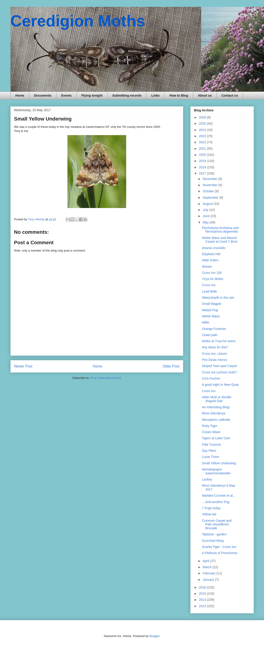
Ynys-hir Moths (212, 279)
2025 (203, 123)
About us (205, 95)
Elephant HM (211, 254)
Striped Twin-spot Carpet (219, 366)
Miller (205, 322)
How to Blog (178, 95)
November (210, 185)
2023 (203, 136)
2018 (203, 167)
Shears (207, 266)
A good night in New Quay (220, 384)
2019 (203, 161)
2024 (203, 130)
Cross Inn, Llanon (214, 353)
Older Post (171, 366)
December (210, 179)
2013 (203, 606)
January (209, 579)
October (209, 191)
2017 (203, 173)
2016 (203, 587)
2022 (203, 142)
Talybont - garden (214, 534)
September (211, 197)
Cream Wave (211, 432)
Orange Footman (214, 329)
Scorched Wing (212, 540)
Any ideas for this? (215, 347)
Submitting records (126, 95)
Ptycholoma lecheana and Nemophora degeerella (220, 230)
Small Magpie (211, 304)
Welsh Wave (211, 316)
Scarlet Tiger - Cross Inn (219, 547)
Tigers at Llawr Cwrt (216, 438)
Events (66, 95)
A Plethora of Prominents (219, 553)
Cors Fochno (211, 378)
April (206, 561)
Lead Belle (209, 291)
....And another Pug (215, 502)
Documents (42, 95)
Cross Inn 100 (212, 273)
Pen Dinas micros (214, 360)
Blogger (154, 636)
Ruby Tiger (209, 426)
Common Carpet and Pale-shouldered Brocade (216, 524)
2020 (203, 155)
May (206, 222)
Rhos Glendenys (214, 413)
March (208, 567)
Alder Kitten (210, 260)
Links (155, 95)
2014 (203, 599)
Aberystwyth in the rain (218, 297)
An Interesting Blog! (216, 407)
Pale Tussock (211, 444)
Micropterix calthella (216, 419)
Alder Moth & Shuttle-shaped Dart (217, 399)
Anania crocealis (213, 248)
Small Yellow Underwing (219, 463)
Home (19, 95)
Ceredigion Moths (77, 21)
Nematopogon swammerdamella (216, 471)
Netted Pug (210, 310)
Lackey (207, 479)
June (206, 216)
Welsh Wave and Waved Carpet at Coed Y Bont (219, 240)
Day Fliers (209, 450)
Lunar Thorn (210, 457)
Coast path (209, 335)
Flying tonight (92, 95)
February (209, 573)
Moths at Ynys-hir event (218, 341)
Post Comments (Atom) (105, 378)
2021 (203, 148)
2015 (203, 593)
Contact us (229, 95)
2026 (203, 117)
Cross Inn (208, 285)
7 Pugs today (211, 508)
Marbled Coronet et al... (218, 495)
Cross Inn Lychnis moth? (219, 372)
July (206, 210)
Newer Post (23, 366)
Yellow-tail (209, 514)
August (208, 204)
